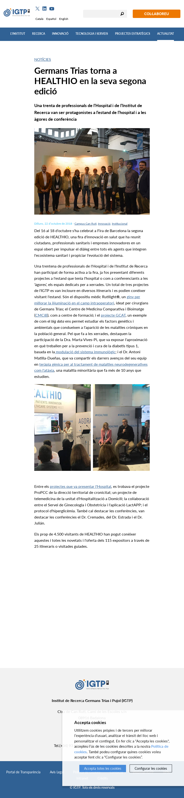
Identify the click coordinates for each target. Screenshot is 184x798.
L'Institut (17, 33)
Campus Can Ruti (86, 223)
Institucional (119, 223)
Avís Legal (57, 772)
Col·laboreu (156, 13)
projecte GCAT (113, 315)
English (63, 19)
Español (51, 19)
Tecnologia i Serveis (91, 33)
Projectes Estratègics (132, 33)
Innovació (60, 33)
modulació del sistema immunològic (85, 351)
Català (39, 19)
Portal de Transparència (23, 772)
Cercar (122, 14)
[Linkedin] (44, 8)
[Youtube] (51, 9)
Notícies (42, 59)
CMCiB (41, 315)
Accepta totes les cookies (102, 768)
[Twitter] (37, 8)
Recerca (38, 33)
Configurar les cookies (151, 768)
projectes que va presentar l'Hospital (80, 486)
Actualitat (165, 33)
